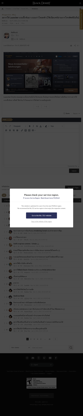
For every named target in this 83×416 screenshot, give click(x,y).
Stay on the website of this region (41, 221)
